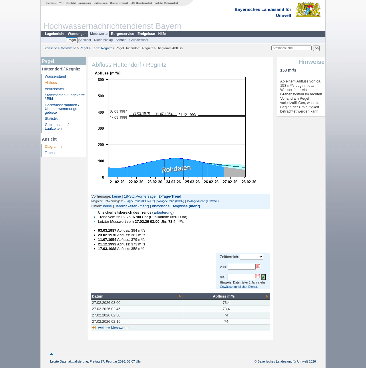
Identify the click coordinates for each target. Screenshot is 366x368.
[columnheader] (137, 296)
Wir (61, 2)
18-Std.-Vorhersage (140, 196)
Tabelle (51, 153)
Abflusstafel (54, 89)
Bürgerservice (122, 34)
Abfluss (51, 82)
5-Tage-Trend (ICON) (170, 201)
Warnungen (77, 34)
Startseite (51, 2)
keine (116, 196)
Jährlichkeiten (126, 206)
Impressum (84, 2)
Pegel (71, 40)
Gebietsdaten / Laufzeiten (57, 127)
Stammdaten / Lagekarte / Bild (65, 97)
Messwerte (99, 34)
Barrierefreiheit (119, 2)
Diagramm (53, 146)
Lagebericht (54, 34)
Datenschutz (101, 2)
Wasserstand (55, 76)
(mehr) (143, 206)
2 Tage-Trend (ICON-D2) (139, 201)
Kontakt (71, 2)
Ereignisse (146, 34)
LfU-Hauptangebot (141, 2)
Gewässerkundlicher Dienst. (239, 286)
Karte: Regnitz (102, 48)
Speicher (85, 40)
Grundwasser (138, 40)
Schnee (121, 40)
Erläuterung (163, 212)
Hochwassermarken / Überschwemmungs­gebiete (62, 109)
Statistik (51, 118)
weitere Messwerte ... (115, 328)
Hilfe (162, 34)
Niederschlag (103, 40)
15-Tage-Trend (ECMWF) (202, 201)
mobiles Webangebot (166, 2)
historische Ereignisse (170, 206)
